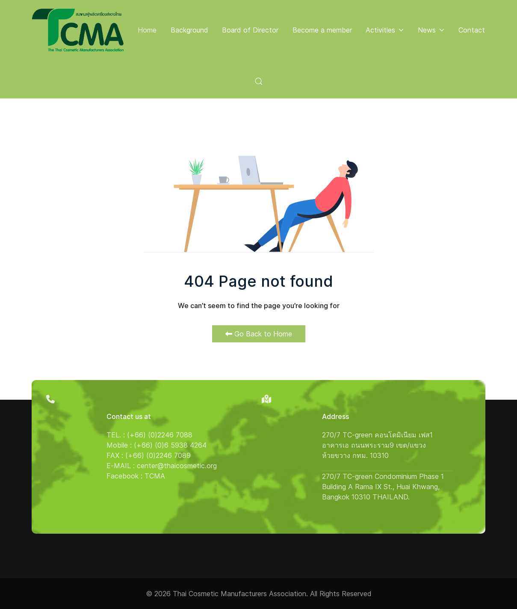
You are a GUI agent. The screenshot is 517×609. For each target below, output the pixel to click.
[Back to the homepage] (78, 30)
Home (147, 30)
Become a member (322, 30)
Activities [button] (385, 30)
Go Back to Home (258, 334)
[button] (258, 81)
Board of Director (250, 30)
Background (189, 30)
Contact (471, 30)
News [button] (431, 30)
